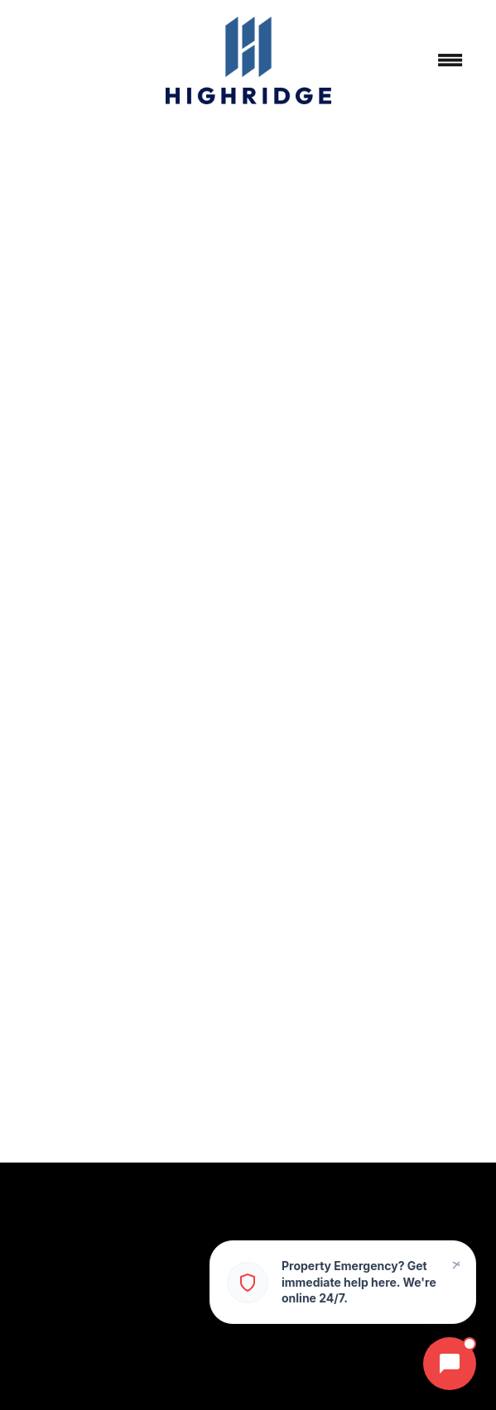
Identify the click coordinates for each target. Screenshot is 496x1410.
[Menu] (450, 60)
